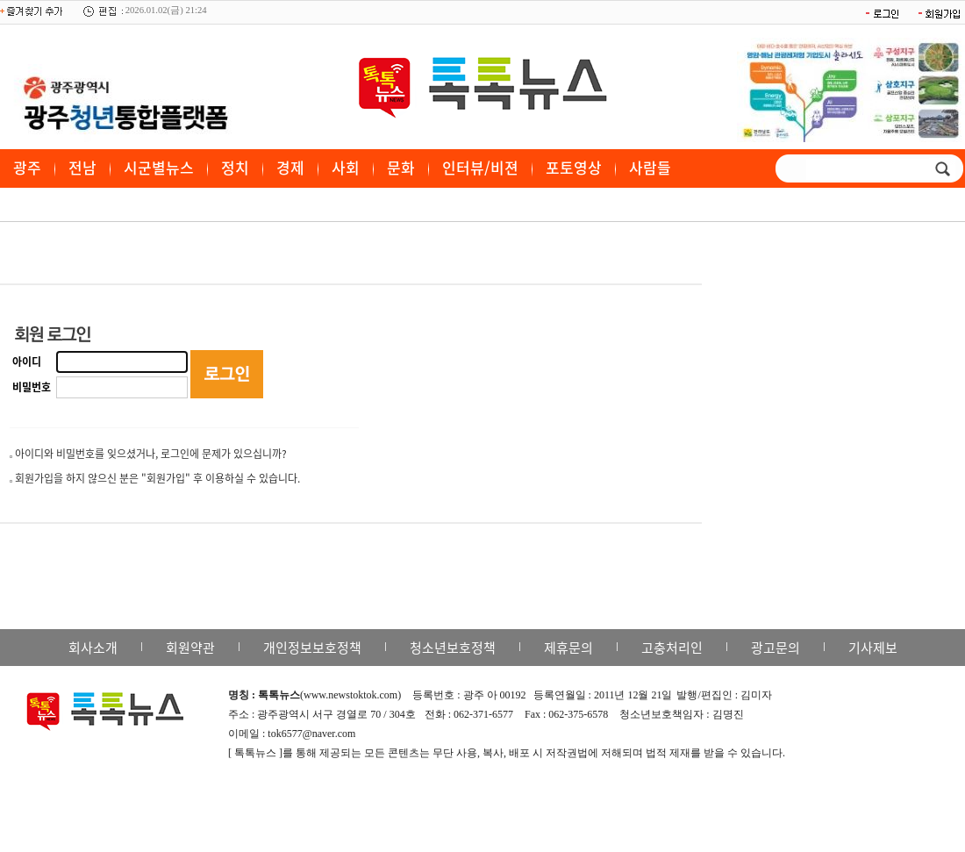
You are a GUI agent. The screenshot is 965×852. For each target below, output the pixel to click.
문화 (401, 167)
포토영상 (574, 167)
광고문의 (775, 647)
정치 (235, 167)
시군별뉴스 (159, 167)
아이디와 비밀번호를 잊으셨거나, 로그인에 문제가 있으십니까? (151, 454)
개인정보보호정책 (312, 647)
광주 (27, 167)
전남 (82, 167)
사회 (346, 167)
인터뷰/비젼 (480, 167)
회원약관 (190, 647)
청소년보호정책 (453, 647)
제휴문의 (568, 647)
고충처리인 (672, 647)
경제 (290, 167)
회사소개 (93, 647)
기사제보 (872, 647)
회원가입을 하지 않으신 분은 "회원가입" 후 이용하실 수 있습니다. (157, 478)
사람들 (650, 167)
